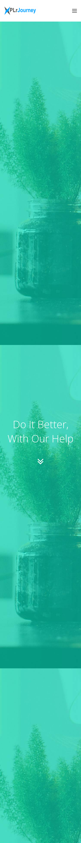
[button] (74, 11)
